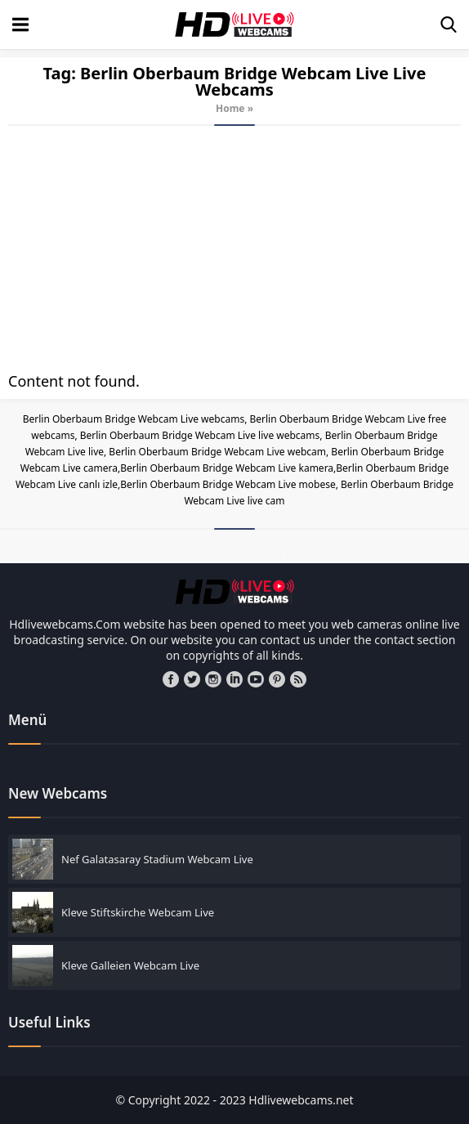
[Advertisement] (234, 248)
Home (230, 108)
